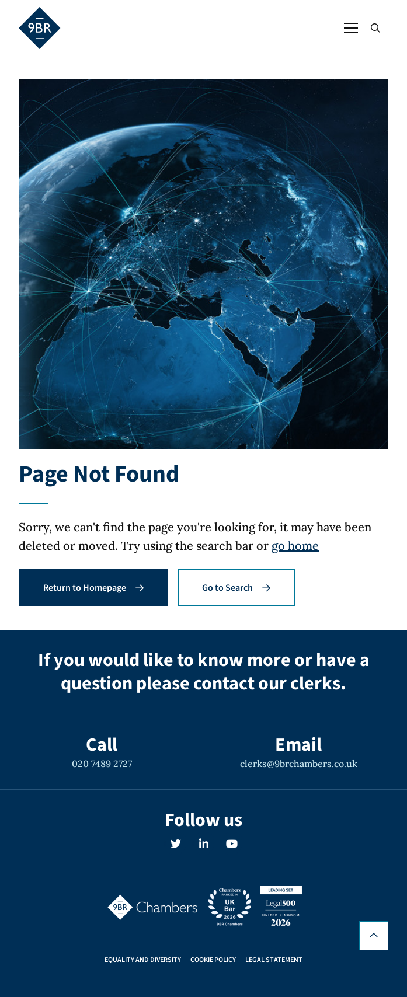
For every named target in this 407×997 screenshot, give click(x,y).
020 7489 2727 (102, 763)
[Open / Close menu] (351, 28)
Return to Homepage (93, 587)
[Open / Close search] (375, 28)
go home (295, 545)
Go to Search (236, 587)
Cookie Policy (213, 960)
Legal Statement (273, 960)
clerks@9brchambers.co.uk (298, 763)
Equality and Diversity (143, 960)
